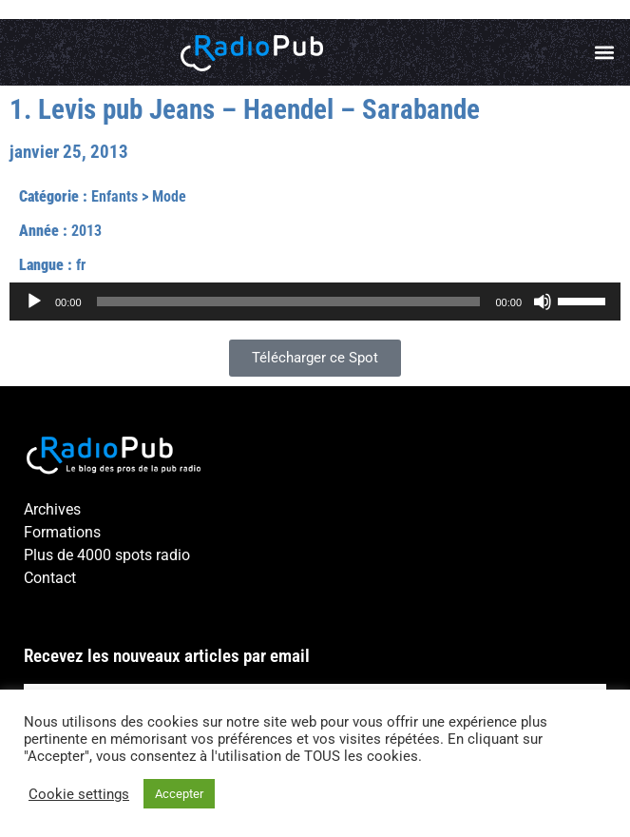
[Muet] (542, 301)
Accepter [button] (179, 794)
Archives (52, 509)
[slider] (289, 301)
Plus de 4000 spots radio (107, 555)
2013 (86, 231)
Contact (50, 578)
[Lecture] (34, 301)
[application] (315, 301)
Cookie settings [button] (79, 794)
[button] (604, 52)
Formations (62, 532)
